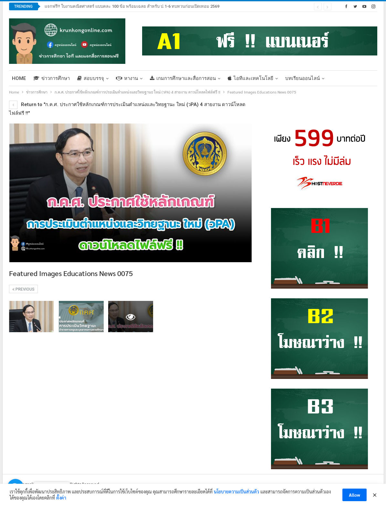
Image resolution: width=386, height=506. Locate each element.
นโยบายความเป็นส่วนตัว (236, 491)
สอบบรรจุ (90, 78)
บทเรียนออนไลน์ (302, 78)
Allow (354, 495)
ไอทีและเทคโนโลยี (250, 78)
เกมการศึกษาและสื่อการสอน (183, 78)
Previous (23, 289)
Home (19, 78)
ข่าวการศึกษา (51, 78)
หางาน (127, 78)
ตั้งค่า (61, 498)
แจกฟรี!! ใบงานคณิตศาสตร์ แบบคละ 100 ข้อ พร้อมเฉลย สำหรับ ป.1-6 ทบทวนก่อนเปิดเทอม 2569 (132, 6)
